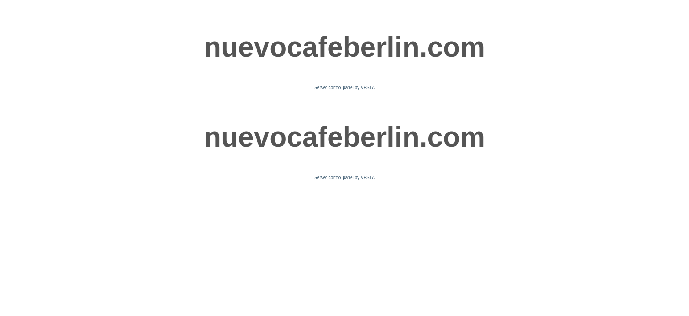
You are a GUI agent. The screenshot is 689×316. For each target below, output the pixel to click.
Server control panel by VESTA (344, 87)
